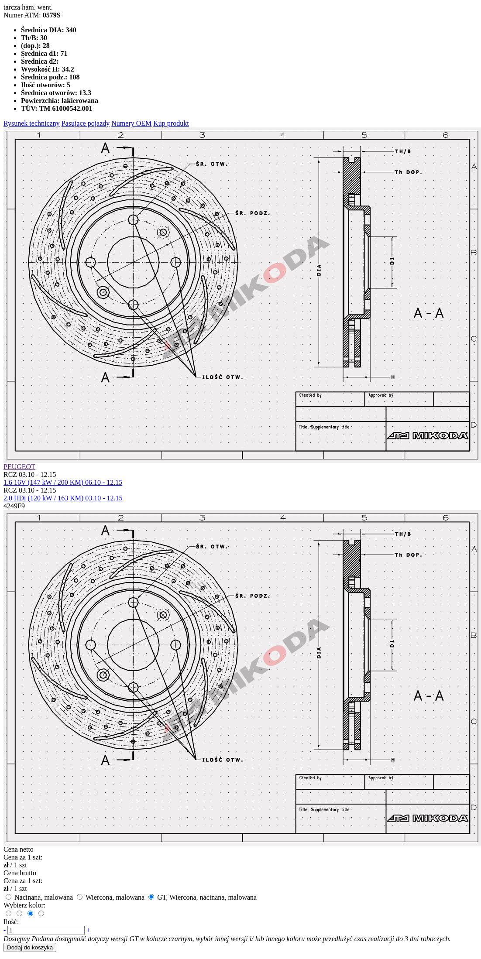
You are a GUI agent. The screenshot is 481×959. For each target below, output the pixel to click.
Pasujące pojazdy (86, 123)
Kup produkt (171, 123)
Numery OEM (131, 123)
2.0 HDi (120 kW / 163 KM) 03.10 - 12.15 (63, 498)
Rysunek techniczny (31, 123)
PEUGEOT (19, 466)
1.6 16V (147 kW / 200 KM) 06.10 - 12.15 (62, 482)
